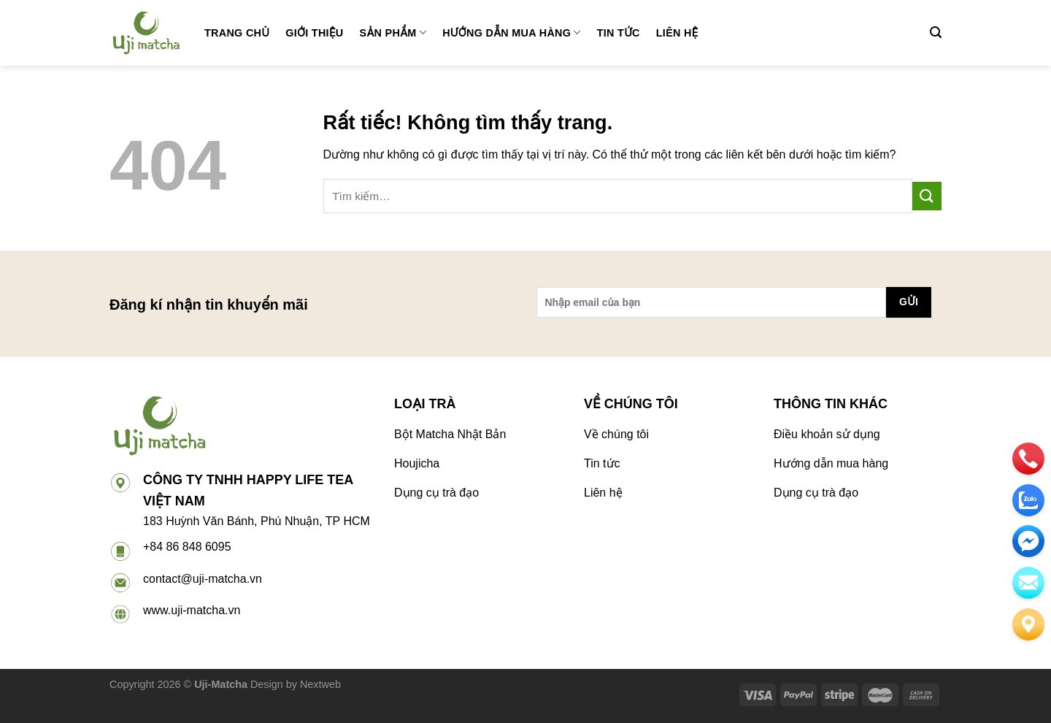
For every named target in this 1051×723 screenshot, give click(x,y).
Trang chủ (236, 33)
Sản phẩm (393, 32)
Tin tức (618, 33)
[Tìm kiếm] (936, 32)
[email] (1028, 541)
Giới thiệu (314, 33)
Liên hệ (677, 33)
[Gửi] (927, 196)
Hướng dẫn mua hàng (511, 32)
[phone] (1028, 459)
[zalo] (1028, 500)
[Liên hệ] (1028, 624)
